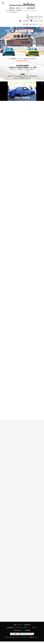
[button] (22, 91)
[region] (22, 53)
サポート (34, 627)
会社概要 (27, 630)
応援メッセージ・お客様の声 (22, 625)
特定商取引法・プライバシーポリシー (18, 627)
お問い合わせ (18, 630)
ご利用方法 (26, 21)
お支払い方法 (38, 21)
